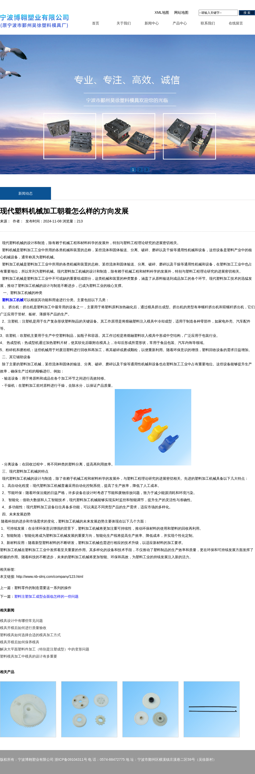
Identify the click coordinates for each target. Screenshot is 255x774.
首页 (95, 23)
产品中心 (180, 23)
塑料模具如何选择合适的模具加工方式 (30, 635)
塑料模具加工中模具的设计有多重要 (28, 656)
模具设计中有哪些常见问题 (21, 621)
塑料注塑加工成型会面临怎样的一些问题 (46, 596)
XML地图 (162, 12)
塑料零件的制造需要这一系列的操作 (42, 588)
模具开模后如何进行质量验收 (23, 628)
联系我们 (208, 23)
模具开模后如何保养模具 (19, 642)
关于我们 (124, 23)
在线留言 (236, 23)
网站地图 (181, 12)
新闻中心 (152, 23)
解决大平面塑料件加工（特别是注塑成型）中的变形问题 (44, 649)
